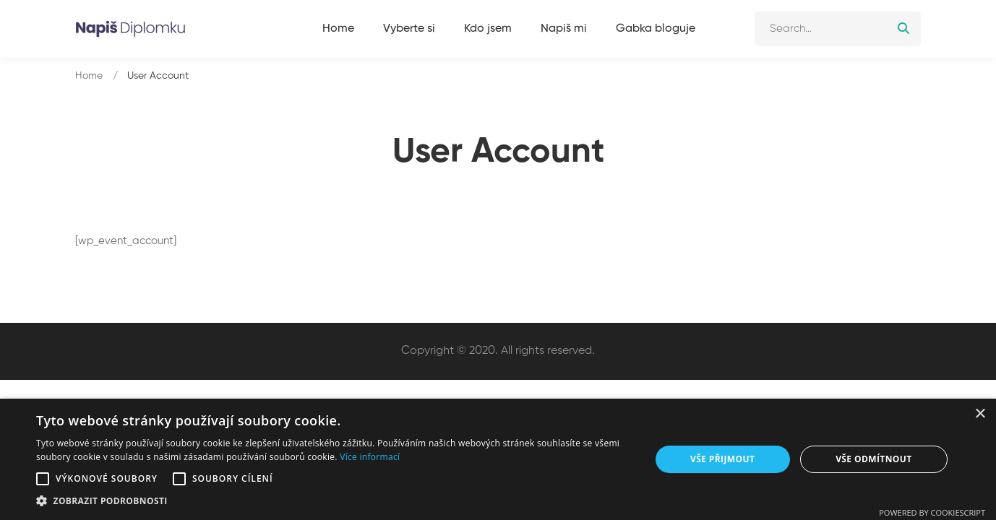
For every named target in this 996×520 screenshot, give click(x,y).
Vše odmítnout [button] (873, 459)
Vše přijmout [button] (722, 459)
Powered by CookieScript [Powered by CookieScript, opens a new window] (932, 512)
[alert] (498, 459)
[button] (42, 478)
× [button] (979, 414)
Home (89, 76)
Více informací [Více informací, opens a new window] (370, 457)
